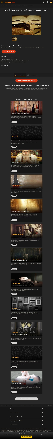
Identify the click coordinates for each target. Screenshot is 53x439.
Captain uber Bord (17, 234)
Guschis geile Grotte (18, 185)
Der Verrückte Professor (19, 112)
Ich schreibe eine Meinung (26, 80)
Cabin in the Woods (18, 259)
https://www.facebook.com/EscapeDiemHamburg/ (17, 60)
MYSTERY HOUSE (20, 138)
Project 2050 (15, 381)
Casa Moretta (16, 283)
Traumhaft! (15, 210)
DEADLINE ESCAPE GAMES (22, 334)
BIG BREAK (19, 162)
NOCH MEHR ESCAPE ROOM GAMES (26, 399)
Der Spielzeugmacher (18, 161)
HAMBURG (22, 12)
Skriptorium (15, 357)
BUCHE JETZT (8, 51)
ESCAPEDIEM (30, 12)
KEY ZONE (19, 383)
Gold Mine (15, 332)
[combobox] (47, 2)
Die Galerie (15, 308)
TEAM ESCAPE (20, 309)
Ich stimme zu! (26, 436)
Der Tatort (15, 136)
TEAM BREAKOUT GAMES (22, 260)
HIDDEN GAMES (20, 236)
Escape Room (22, 429)
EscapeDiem (17, 5)
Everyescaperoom (4, 5)
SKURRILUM (19, 187)
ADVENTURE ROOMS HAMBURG (23, 113)
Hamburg (11, 5)
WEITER (14, 146)
